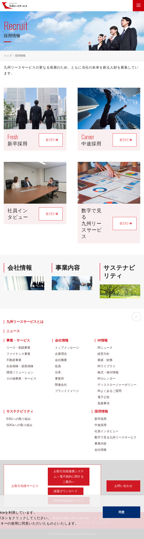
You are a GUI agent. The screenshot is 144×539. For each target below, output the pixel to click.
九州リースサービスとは (25, 322)
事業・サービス (18, 340)
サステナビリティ (19, 411)
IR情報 (103, 340)
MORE (50, 139)
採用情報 (101, 411)
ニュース (13, 331)
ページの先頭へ (136, 317)
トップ (8, 55)
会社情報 (61, 340)
